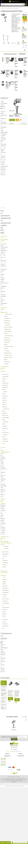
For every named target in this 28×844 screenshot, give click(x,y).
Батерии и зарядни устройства (3, 682)
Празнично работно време (20, 842)
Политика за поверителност (14, 784)
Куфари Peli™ (3, 698)
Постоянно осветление (3, 690)
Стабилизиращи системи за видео (4, 694)
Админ (1, 784)
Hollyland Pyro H (16, 71)
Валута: (9, 769)
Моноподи (3, 704)
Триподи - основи (3, 701)
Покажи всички (22, 53)
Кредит (25, 20)
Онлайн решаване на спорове (23, 784)
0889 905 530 (14, 750)
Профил (26, 1)
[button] (23, 46)
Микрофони (3, 686)
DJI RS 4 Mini (11, 110)
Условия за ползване (6, 784)
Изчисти (23, 716)
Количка (26, 3)
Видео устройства (3, 708)
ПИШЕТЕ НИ (14, 748)
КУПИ (7, 62)
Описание (3, 842)
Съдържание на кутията (10, 842)
